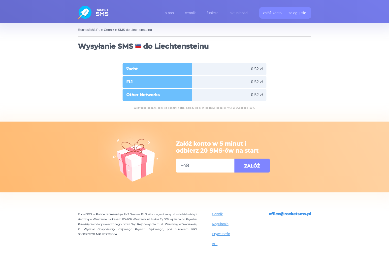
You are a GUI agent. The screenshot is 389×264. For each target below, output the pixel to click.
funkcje (213, 13)
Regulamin (220, 224)
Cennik (217, 214)
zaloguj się (297, 13)
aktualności (239, 13)
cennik (190, 13)
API (215, 244)
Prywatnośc (221, 234)
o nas (169, 13)
